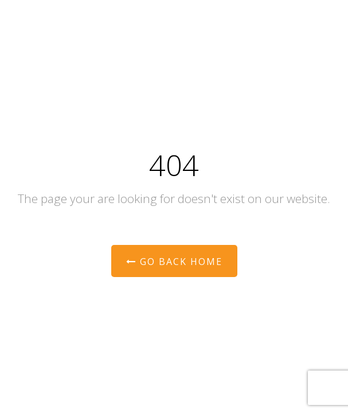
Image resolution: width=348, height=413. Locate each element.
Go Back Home (174, 261)
